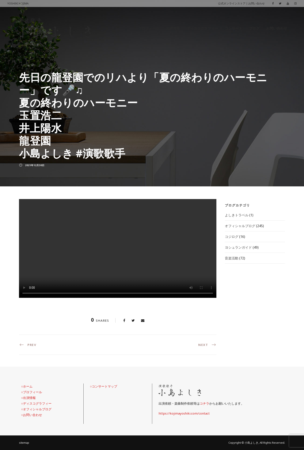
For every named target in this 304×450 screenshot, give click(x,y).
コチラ (204, 403)
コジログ (231, 236)
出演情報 (173, 28)
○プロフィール (31, 392)
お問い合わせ (256, 3)
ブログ (254, 28)
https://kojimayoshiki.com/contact (184, 413)
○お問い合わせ (31, 415)
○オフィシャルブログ (36, 409)
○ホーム (27, 386)
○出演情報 (28, 398)
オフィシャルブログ (240, 226)
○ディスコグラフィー (36, 403)
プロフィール (148, 28)
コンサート (233, 28)
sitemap (24, 443)
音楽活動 (231, 258)
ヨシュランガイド (238, 247)
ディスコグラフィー (202, 28)
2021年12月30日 (35, 165)
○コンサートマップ (103, 386)
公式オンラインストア (232, 3)
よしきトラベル (236, 215)
